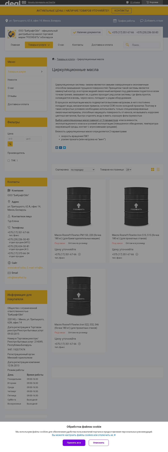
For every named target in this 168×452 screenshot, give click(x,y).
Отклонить (98, 442)
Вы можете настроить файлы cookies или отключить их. (83, 435)
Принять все (74, 442)
